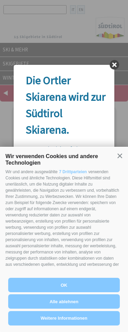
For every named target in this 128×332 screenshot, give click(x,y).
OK (64, 285)
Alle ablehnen (64, 301)
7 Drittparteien (73, 171)
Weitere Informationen (64, 318)
